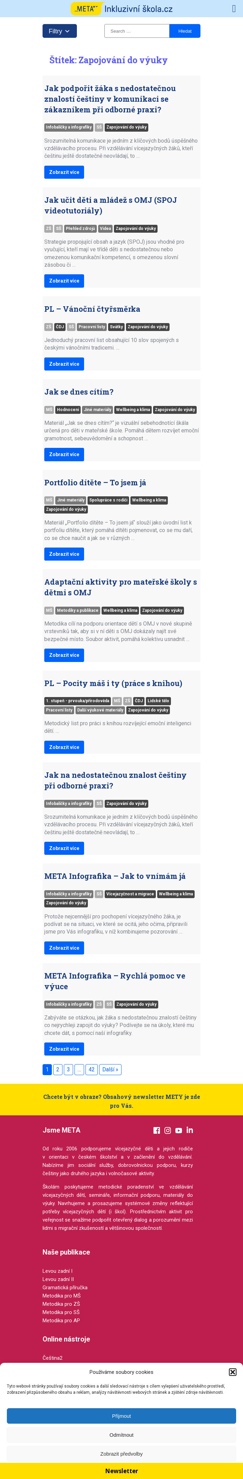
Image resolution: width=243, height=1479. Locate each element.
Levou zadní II (58, 1279)
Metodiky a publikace (78, 610)
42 (92, 1069)
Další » (110, 1069)
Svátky (116, 326)
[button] (232, 1372)
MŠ (49, 409)
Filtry (60, 30)
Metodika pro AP (61, 1320)
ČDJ (60, 326)
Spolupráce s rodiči (108, 500)
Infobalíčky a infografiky (69, 127)
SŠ (99, 127)
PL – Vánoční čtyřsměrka (92, 309)
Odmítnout (121, 1435)
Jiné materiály (97, 409)
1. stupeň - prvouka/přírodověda (77, 700)
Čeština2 (52, 1358)
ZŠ (48, 228)
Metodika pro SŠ (61, 1312)
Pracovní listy (92, 326)
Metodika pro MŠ (62, 1296)
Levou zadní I (57, 1271)
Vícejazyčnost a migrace (130, 894)
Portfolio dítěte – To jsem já (95, 482)
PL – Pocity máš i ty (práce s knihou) (113, 683)
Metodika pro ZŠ (61, 1304)
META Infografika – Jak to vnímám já (115, 876)
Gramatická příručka (65, 1287)
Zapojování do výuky (126, 127)
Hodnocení (68, 409)
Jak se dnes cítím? (79, 392)
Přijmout (121, 1416)
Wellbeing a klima (133, 409)
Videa (105, 228)
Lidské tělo (158, 700)
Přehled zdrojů (80, 228)
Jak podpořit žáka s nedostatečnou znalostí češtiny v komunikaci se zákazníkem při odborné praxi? (110, 98)
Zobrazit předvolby (121, 1454)
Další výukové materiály (100, 710)
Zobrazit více (64, 172)
